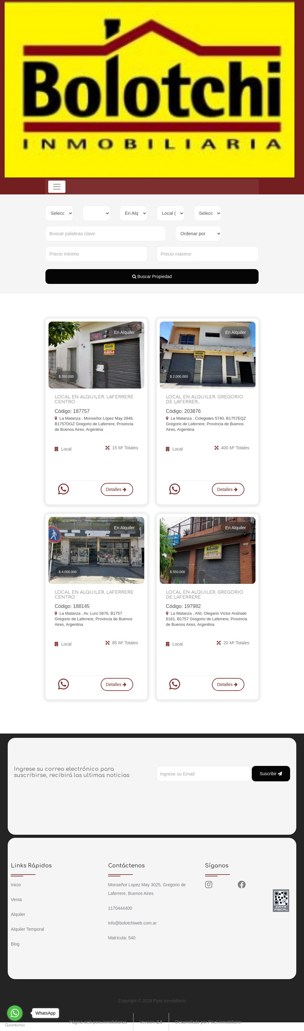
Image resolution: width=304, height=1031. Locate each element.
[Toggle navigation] (57, 187)
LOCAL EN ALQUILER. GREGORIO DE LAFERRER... (207, 399)
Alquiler (18, 913)
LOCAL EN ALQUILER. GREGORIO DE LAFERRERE (207, 594)
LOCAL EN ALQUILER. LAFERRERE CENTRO (93, 399)
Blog (15, 943)
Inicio (16, 884)
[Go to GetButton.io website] (15, 1025)
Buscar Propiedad (152, 276)
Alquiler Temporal (27, 928)
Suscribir (271, 773)
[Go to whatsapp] (15, 1013)
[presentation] (204, 793)
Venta (16, 898)
